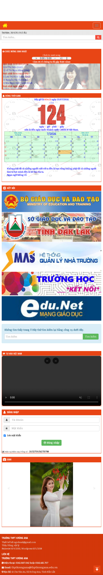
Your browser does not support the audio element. (51, 58)
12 (11, 148)
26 (11, 156)
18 (92, 148)
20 (24, 152)
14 (38, 148)
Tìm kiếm (90, 336)
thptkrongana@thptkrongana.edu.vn (34, 567)
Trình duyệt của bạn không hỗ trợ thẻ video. (51, 381)
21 (38, 152)
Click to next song (51, 55)
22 (51, 152)
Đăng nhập (13, 412)
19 (11, 152)
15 (51, 148)
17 (78, 148)
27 (24, 156)
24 (78, 152)
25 (92, 152)
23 (64, 152)
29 (51, 156)
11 (92, 144)
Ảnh (9, 460)
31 (78, 156)
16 (64, 148)
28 (38, 156)
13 (24, 148)
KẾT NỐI (11, 188)
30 (64, 156)
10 (78, 144)
